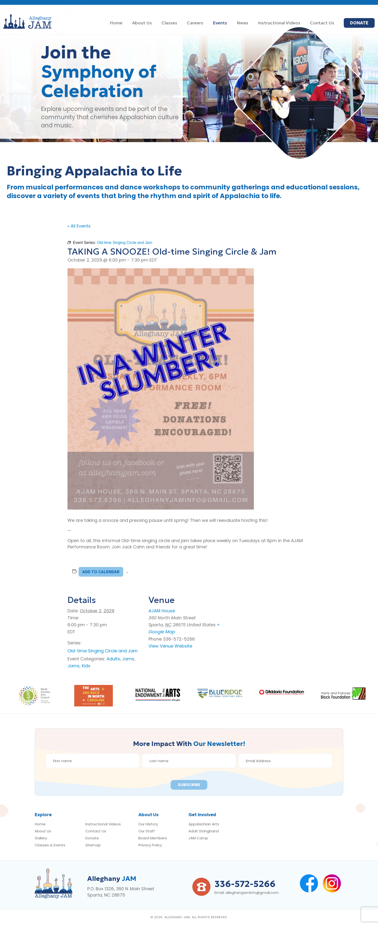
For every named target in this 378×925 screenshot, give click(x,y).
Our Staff (146, 831)
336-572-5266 (245, 883)
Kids (86, 666)
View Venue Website (170, 646)
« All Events (79, 226)
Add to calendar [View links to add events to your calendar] (101, 571)
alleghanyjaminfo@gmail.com (252, 892)
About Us (43, 831)
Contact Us (95, 831)
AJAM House (161, 611)
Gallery (41, 838)
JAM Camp (198, 838)
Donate (92, 838)
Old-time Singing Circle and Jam (103, 651)
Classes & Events (50, 845)
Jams (128, 659)
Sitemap (93, 845)
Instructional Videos (103, 824)
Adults (113, 659)
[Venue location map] (267, 620)
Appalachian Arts (204, 824)
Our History (148, 824)
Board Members (152, 838)
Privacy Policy (150, 845)
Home (40, 824)
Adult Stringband (204, 831)
